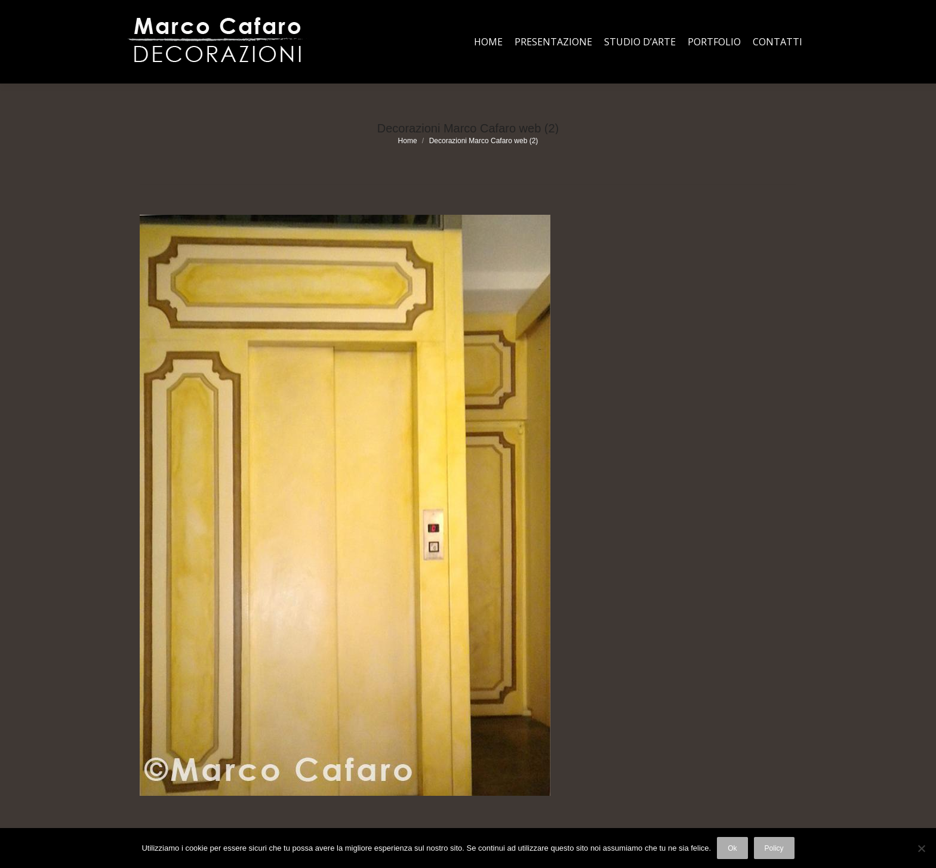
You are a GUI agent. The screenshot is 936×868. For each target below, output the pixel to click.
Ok (732, 848)
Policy (774, 848)
